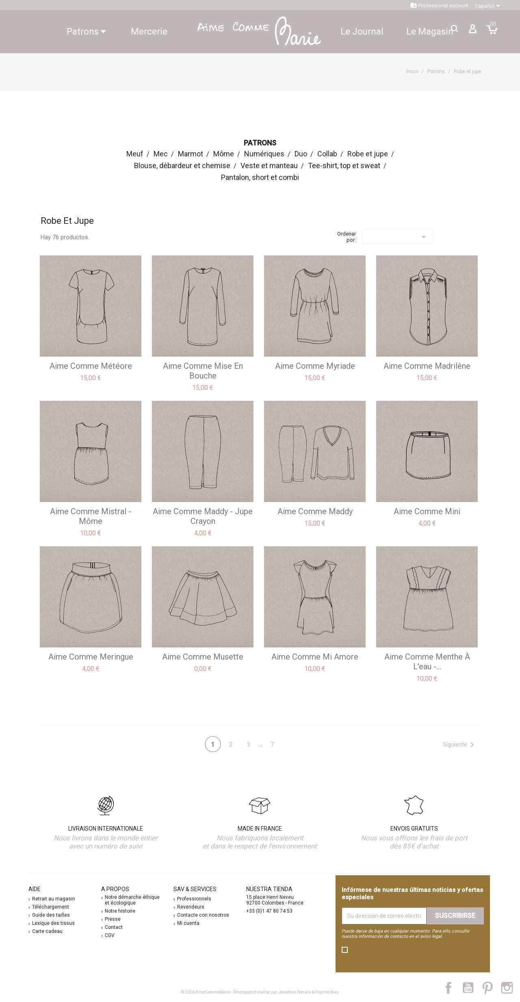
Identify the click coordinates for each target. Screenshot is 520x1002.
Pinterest (491, 988)
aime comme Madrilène (427, 366)
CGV (110, 935)
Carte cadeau (47, 931)
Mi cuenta (188, 923)
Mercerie (149, 31)
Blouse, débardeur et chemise (182, 165)
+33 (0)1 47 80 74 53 (269, 911)
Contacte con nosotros (203, 915)
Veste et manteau (269, 165)
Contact (114, 927)
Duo (301, 153)
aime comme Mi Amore (314, 657)
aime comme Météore (91, 366)
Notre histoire (120, 911)
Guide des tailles (51, 915)
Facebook (453, 988)
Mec (161, 153)
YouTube (471, 988)
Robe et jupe (367, 153)
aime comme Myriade (315, 366)
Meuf (134, 153)
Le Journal (362, 31)
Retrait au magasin (53, 899)
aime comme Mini (427, 511)
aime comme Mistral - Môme (90, 516)
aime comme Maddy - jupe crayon (203, 516)
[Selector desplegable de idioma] (489, 6)
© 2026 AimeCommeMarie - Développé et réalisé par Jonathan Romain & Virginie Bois (260, 992)
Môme (223, 153)
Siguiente (460, 745)
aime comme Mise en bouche (203, 371)
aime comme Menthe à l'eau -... (427, 661)
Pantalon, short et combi (260, 177)
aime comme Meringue (90, 657)
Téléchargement (50, 907)
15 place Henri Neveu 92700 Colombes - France (274, 900)
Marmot (190, 153)
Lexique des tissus (53, 923)
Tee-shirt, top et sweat (344, 165)
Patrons (86, 31)
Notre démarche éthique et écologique (132, 900)
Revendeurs (190, 907)
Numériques (264, 153)
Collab (327, 153)
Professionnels (194, 899)
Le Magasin (429, 31)
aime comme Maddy (315, 511)
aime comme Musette (202, 657)
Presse (113, 919)
